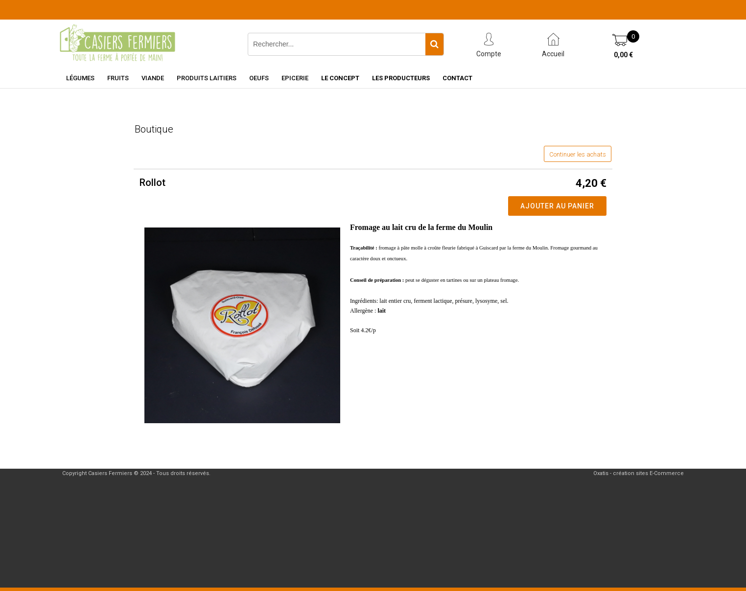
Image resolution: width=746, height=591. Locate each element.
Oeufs (259, 78)
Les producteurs (401, 78)
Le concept (340, 78)
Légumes (80, 78)
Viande (152, 78)
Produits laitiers (206, 78)
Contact (457, 78)
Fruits (118, 78)
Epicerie (294, 78)
